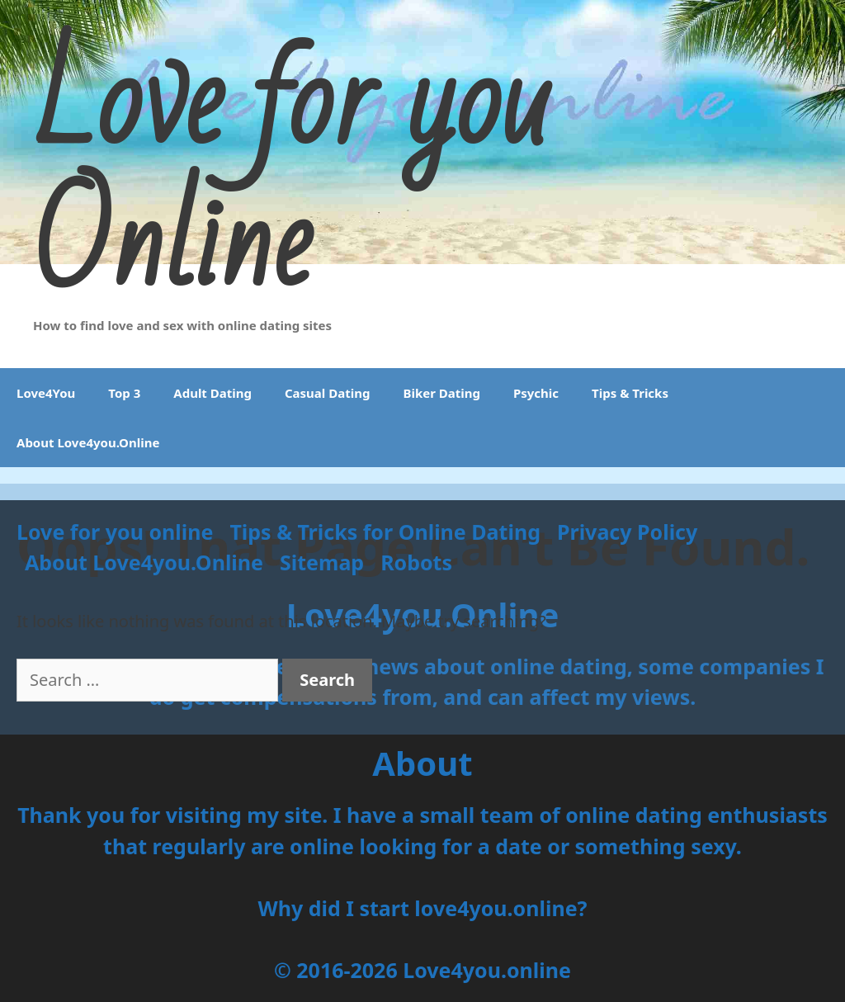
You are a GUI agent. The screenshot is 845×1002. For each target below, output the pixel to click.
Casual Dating (327, 393)
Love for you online (115, 532)
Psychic (536, 393)
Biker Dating (441, 393)
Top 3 (124, 393)
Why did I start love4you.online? (422, 908)
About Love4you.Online (88, 442)
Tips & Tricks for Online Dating (385, 532)
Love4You (46, 393)
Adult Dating (212, 393)
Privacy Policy (627, 532)
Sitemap (322, 562)
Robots (416, 562)
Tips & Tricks (630, 393)
